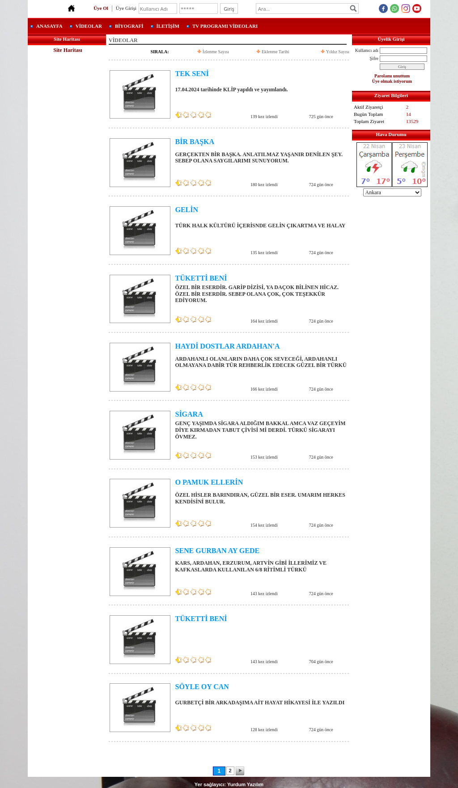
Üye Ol (100, 8)
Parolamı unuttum (392, 75)
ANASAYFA (49, 26)
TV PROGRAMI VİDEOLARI (225, 26)
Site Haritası (67, 50)
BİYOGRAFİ (129, 26)
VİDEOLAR (89, 26)
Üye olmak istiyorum (392, 81)
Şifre (374, 58)
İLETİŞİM (168, 26)
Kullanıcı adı (366, 50)
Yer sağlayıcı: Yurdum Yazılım (229, 784)
